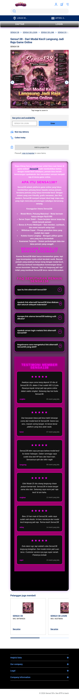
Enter (53, 123)
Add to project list (41, 147)
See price (16, 629)
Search (13, 11)
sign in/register (28, 153)
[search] (39, 11)
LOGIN (59, 24)
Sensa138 (33, 169)
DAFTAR (19, 24)
